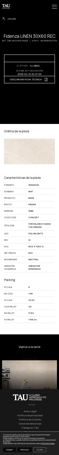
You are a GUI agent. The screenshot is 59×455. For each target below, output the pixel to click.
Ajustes (40, 449)
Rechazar (24, 449)
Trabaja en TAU (30, 427)
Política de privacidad (30, 415)
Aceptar (9, 449)
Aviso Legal (30, 411)
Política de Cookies (30, 419)
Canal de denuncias (30, 423)
